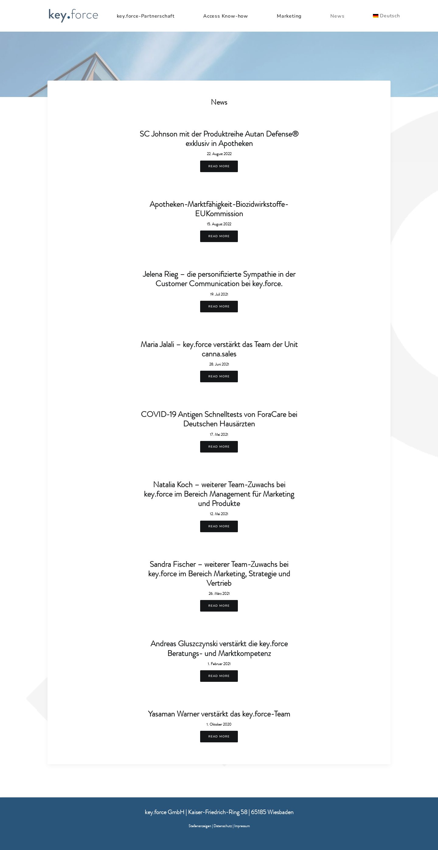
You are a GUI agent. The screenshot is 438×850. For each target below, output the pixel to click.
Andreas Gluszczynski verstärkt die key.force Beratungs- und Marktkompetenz (219, 648)
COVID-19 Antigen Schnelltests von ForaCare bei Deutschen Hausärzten (219, 419)
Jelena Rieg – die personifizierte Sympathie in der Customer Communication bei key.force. (219, 279)
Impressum (242, 826)
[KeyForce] (73, 15)
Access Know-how (225, 16)
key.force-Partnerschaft (146, 16)
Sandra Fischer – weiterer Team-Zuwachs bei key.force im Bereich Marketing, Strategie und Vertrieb (219, 573)
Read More (219, 166)
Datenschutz (223, 826)
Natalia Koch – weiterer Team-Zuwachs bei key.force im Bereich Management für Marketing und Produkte (219, 494)
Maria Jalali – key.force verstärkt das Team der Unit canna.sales (219, 349)
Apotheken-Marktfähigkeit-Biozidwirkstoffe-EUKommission (219, 209)
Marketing (289, 16)
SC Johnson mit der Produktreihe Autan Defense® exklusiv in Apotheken (219, 138)
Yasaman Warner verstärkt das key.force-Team (219, 713)
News (337, 16)
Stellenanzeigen (200, 826)
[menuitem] (154, 16)
